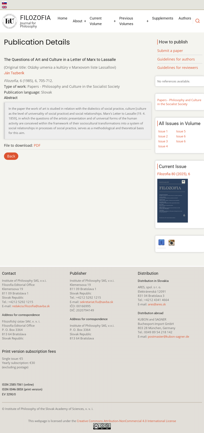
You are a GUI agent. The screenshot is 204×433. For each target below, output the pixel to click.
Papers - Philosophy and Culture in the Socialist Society (179, 102)
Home (62, 18)
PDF (37, 145)
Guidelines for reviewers (177, 67)
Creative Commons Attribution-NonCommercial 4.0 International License (126, 421)
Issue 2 (163, 136)
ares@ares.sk (157, 304)
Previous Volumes (126, 21)
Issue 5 (181, 131)
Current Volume (96, 21)
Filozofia (35, 18)
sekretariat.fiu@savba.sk (96, 302)
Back (11, 156)
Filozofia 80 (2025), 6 (173, 174)
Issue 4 (163, 146)
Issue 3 (163, 141)
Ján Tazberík (14, 73)
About (77, 21)
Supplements (162, 18)
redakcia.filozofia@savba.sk (31, 306)
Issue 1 (163, 131)
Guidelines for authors (176, 59)
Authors (185, 18)
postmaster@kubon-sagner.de (168, 336)
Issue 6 (181, 136)
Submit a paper (170, 50)
